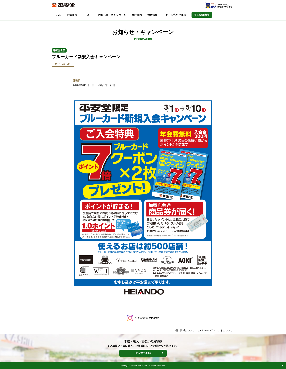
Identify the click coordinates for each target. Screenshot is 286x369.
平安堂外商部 (143, 353)
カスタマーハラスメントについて (214, 330)
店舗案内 (72, 14)
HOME (57, 14)
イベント (87, 14)
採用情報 (152, 14)
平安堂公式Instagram (147, 317)
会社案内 (137, 14)
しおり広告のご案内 (174, 14)
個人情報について (184, 330)
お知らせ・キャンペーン (112, 14)
